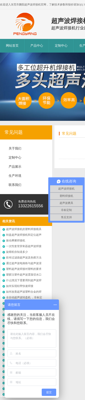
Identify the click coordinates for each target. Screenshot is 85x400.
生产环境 (15, 175)
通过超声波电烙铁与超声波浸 (23, 263)
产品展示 (15, 166)
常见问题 (14, 132)
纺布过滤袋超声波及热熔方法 (23, 257)
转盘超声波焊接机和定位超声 (23, 234)
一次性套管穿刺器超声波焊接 (23, 246)
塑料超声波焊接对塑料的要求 (23, 269)
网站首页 (12, 45)
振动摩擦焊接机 (15, 240)
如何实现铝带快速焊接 (19, 286)
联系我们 (15, 185)
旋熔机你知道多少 (17, 251)
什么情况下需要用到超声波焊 (23, 280)
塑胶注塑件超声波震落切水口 (23, 274)
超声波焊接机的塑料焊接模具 (23, 229)
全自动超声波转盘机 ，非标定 (24, 297)
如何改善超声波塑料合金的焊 (23, 291)
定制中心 (61, 45)
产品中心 (36, 45)
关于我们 (15, 148)
